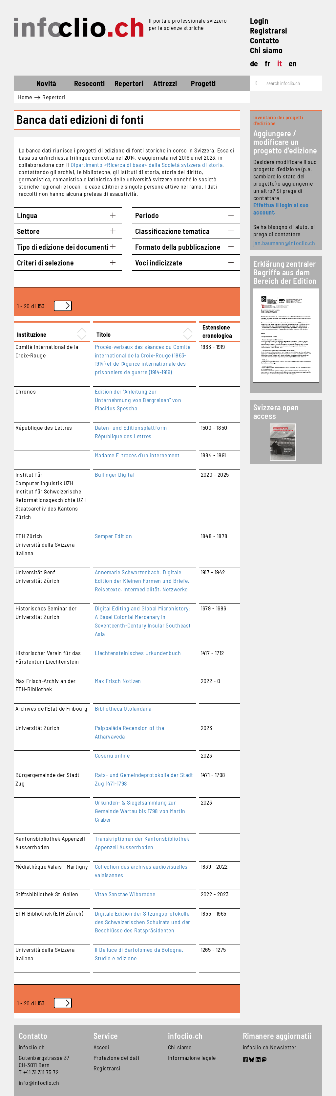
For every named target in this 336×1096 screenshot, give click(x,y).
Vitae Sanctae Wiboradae (125, 894)
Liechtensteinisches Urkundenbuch (138, 652)
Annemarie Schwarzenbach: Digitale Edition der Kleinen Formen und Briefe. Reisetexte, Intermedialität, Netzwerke (142, 580)
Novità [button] (46, 83)
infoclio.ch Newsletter (270, 1047)
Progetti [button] (203, 83)
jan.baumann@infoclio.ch (284, 242)
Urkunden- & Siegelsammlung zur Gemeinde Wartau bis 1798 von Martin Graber (140, 811)
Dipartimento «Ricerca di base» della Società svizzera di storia (146, 164)
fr (268, 63)
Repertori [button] (129, 83)
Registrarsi (268, 30)
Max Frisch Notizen (118, 680)
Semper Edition (113, 535)
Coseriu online (112, 755)
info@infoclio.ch (39, 1082)
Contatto (264, 40)
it (279, 63)
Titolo (103, 334)
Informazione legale (192, 1057)
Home (25, 84)
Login (259, 20)
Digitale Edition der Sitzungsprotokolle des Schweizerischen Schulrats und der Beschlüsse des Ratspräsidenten (142, 922)
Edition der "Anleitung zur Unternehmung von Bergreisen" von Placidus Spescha (138, 400)
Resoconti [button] (89, 83)
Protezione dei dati (116, 1057)
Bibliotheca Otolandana (123, 708)
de (254, 63)
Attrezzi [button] (165, 83)
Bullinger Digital (114, 474)
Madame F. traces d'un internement (137, 455)
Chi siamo (266, 50)
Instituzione (31, 334)
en (293, 63)
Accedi (102, 1047)
